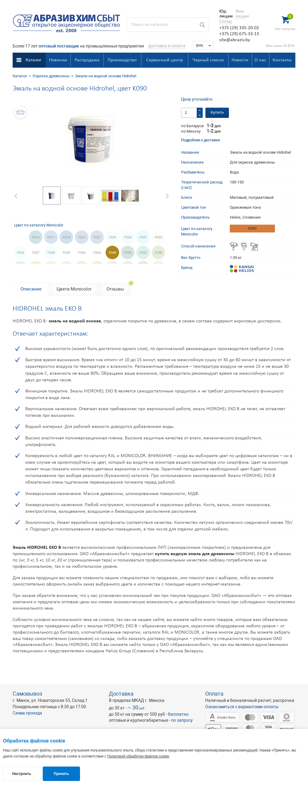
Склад (225, 21)
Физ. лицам (241, 14)
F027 (97, 237)
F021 (81, 237)
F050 (127, 253)
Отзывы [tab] (115, 289)
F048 (112, 253)
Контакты (282, 60)
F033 (20, 253)
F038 (51, 253)
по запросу (182, 720)
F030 (127, 237)
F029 (112, 237)
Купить (217, 112)
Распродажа (87, 60)
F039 (66, 253)
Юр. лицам (224, 14)
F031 (143, 237)
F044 (97, 253)
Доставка (121, 693)
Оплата (214, 693)
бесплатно (178, 714)
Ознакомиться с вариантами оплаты (242, 706)
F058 (158, 253)
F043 (81, 253)
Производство (122, 60)
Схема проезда (27, 713)
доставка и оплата (166, 45)
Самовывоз (27, 693)
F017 (51, 237)
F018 (66, 237)
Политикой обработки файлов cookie (138, 756)
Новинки (58, 60)
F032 (158, 237)
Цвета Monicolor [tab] (74, 289)
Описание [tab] (31, 289)
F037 (35, 253)
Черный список (208, 60)
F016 (35, 237)
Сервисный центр (164, 60)
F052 (143, 253)
